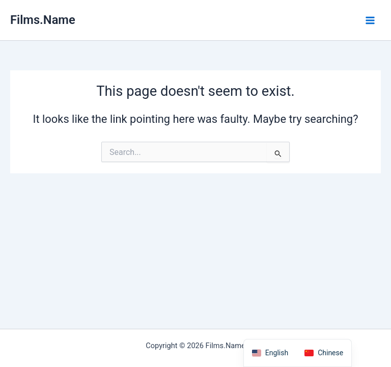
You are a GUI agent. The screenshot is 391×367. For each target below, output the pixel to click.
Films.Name (42, 20)
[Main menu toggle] (370, 20)
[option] (323, 353)
